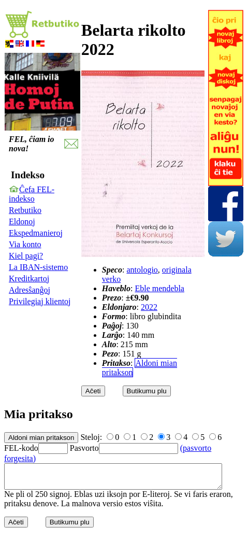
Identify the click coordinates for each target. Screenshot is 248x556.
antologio (141, 269)
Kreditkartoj (29, 278)
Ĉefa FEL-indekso (31, 194)
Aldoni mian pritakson (139, 368)
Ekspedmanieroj (36, 233)
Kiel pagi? (26, 255)
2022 (149, 307)
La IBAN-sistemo (38, 267)
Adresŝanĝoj (29, 290)
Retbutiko (25, 210)
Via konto (25, 244)
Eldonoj (22, 221)
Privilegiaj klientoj (40, 301)
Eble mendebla (159, 288)
